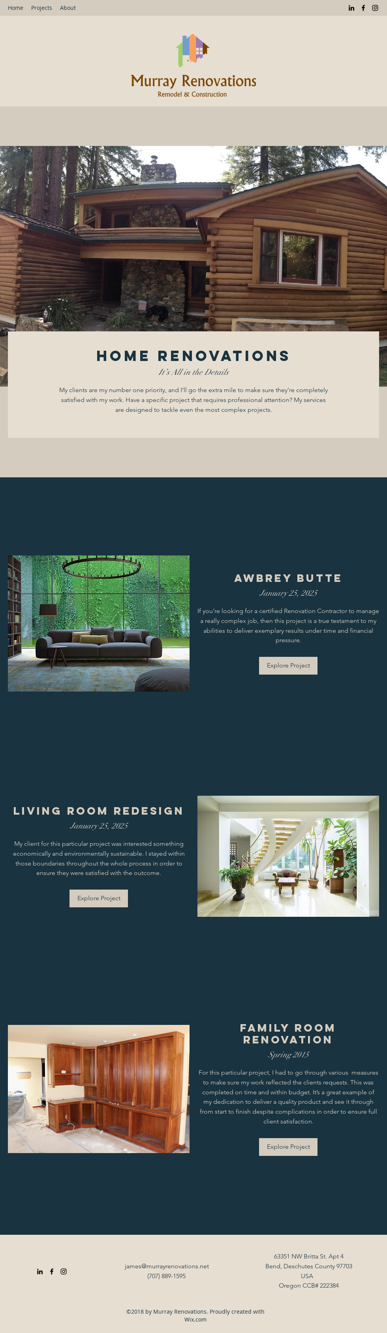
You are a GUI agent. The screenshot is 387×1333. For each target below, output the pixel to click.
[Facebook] (363, 8)
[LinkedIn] (351, 8)
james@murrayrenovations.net (167, 1266)
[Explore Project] (288, 666)
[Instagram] (375, 8)
